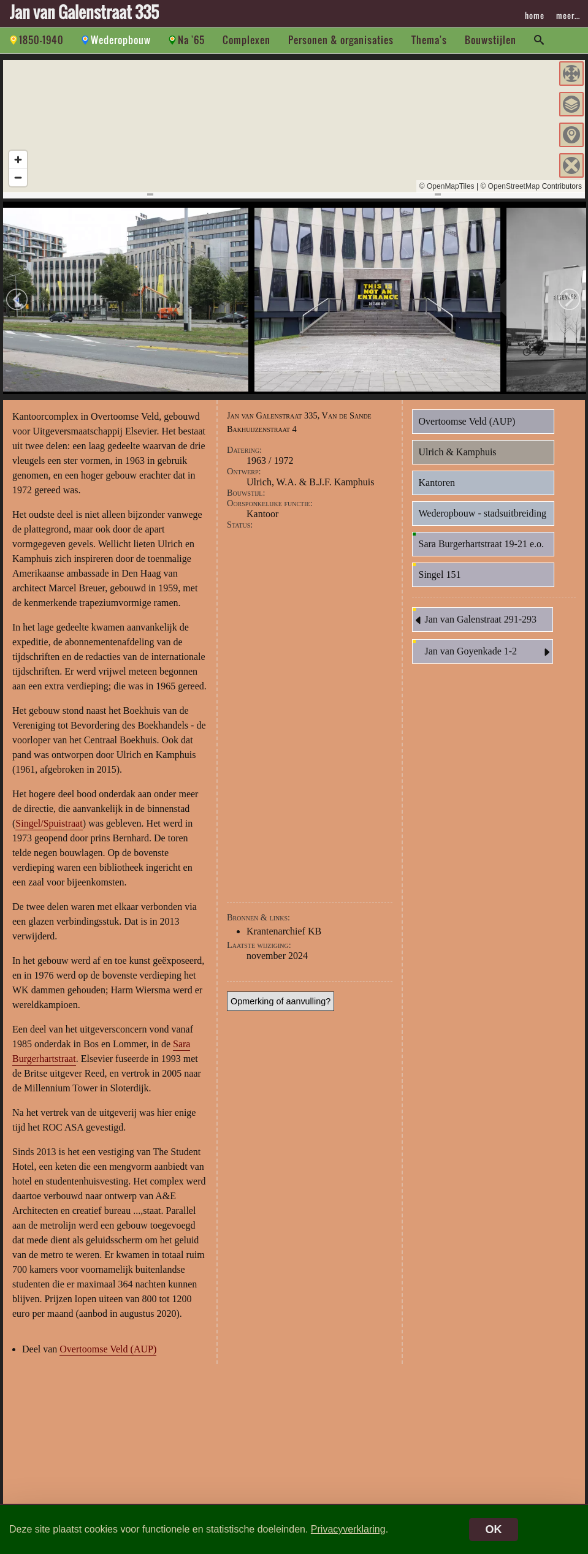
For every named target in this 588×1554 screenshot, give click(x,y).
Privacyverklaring (348, 1529)
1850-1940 (41, 40)
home (534, 15)
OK (494, 1529)
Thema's (429, 40)
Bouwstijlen (490, 40)
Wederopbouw (121, 40)
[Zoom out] (18, 177)
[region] (294, 126)
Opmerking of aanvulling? (280, 1001)
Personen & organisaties (341, 40)
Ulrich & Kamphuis (458, 452)
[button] (571, 73)
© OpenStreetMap (510, 186)
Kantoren (437, 482)
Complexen (246, 40)
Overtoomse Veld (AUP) (107, 1349)
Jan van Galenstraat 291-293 (475, 620)
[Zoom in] (18, 160)
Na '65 (191, 40)
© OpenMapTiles (447, 186)
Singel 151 (440, 574)
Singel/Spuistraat (48, 823)
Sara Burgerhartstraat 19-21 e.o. (481, 544)
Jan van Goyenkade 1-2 (488, 652)
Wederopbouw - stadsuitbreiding (482, 513)
